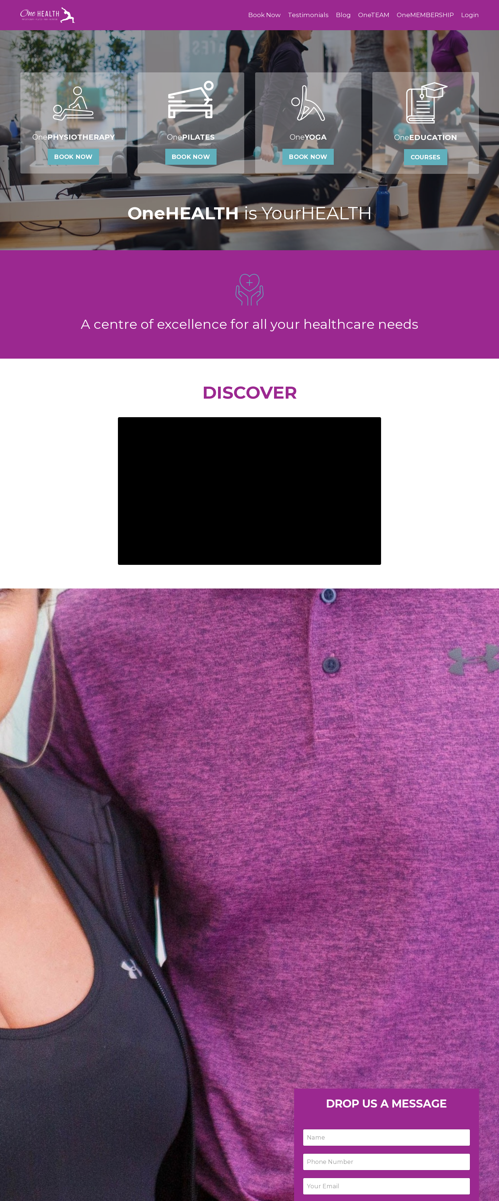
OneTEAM (369, 15)
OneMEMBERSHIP (423, 15)
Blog (338, 15)
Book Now (258, 15)
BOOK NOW (73, 159)
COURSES (426, 159)
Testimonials (303, 15)
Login (470, 15)
